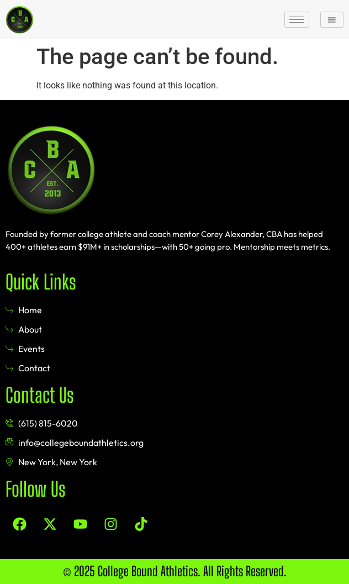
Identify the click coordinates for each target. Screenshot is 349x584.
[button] (331, 19)
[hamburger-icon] (296, 20)
